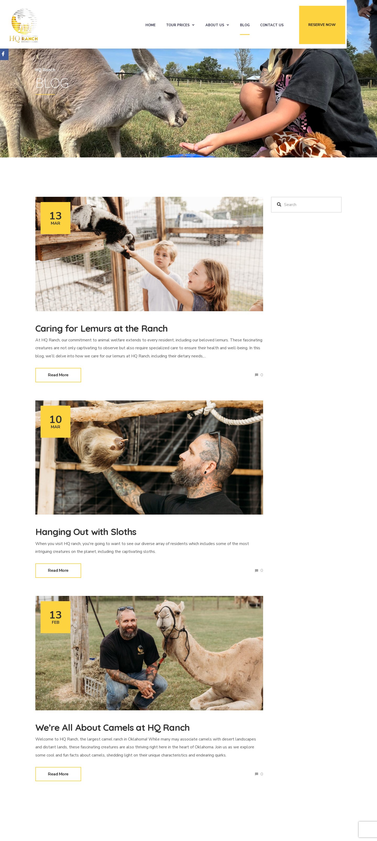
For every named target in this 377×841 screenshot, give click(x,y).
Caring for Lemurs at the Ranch (113, 327)
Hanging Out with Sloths (94, 531)
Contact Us (290, 24)
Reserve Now (340, 23)
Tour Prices (196, 24)
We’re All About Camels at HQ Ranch (124, 726)
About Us (233, 24)
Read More (58, 375)
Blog (263, 24)
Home (169, 24)
